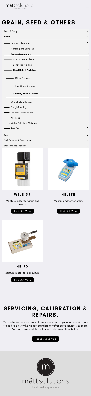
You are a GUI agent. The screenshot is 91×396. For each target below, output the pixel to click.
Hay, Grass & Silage (25, 85)
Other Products (22, 78)
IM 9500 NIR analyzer (23, 59)
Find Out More (22, 211)
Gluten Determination (22, 112)
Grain (7, 36)
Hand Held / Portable (24, 70)
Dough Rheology (19, 107)
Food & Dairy (10, 31)
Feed (6, 135)
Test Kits (15, 128)
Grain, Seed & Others (26, 93)
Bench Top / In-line (22, 64)
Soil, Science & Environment (18, 140)
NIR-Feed (15, 117)
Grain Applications (20, 43)
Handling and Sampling (22, 48)
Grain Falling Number (21, 101)
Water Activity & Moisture (24, 123)
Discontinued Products (15, 145)
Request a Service (45, 338)
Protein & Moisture (21, 54)
